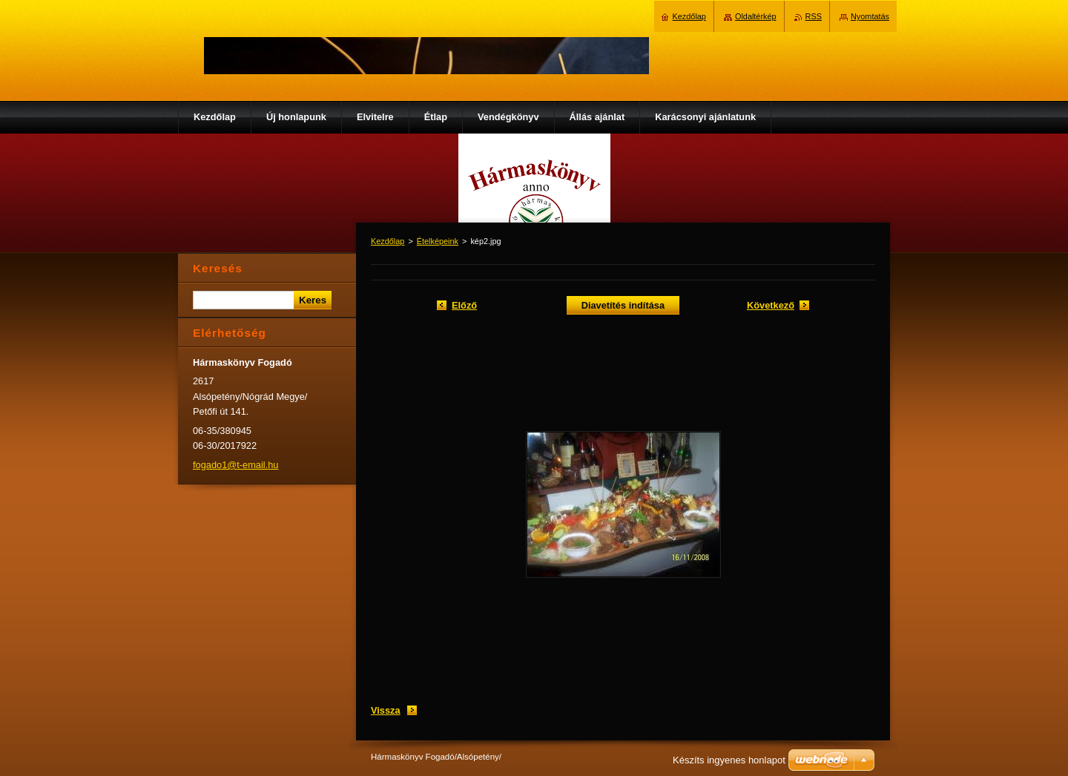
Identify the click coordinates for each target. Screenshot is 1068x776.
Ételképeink (437, 241)
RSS (813, 16)
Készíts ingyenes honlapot (729, 760)
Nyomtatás (870, 16)
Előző (464, 305)
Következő (770, 305)
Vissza (385, 710)
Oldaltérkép (756, 16)
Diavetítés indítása (623, 305)
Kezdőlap (387, 241)
